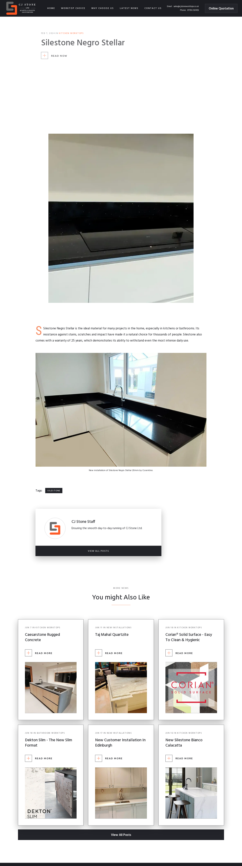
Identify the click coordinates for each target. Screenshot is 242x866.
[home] (21, 8)
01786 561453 (193, 10)
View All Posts (121, 835)
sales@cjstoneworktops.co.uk (186, 6)
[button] (73, 8)
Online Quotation (221, 8)
